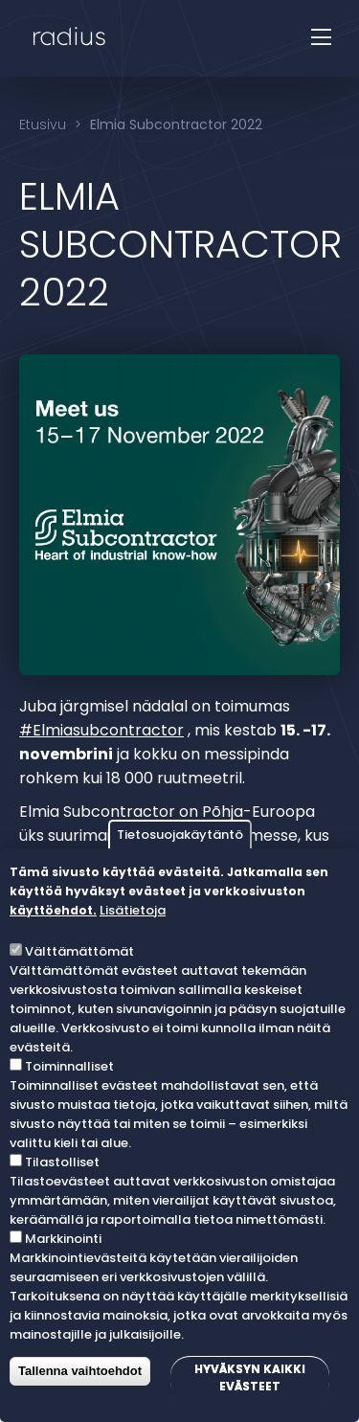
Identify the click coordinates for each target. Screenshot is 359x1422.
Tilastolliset (62, 1162)
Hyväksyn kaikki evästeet (249, 1377)
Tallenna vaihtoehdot (80, 1371)
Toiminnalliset (69, 1066)
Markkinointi (63, 1239)
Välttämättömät (79, 951)
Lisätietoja (133, 910)
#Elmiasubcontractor (101, 730)
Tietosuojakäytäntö (180, 834)
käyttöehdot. (53, 910)
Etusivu (42, 124)
